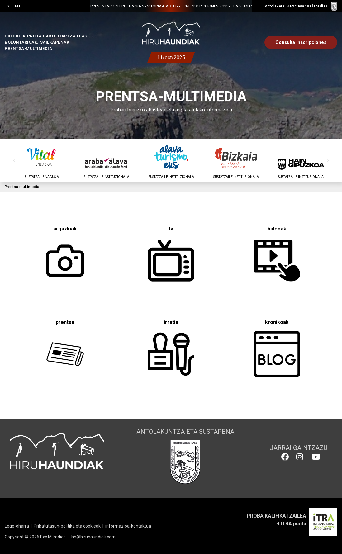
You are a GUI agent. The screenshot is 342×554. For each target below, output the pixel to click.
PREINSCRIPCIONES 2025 (139, 6)
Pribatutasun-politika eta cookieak (67, 525)
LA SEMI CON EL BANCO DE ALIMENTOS (203, 6)
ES (7, 6)
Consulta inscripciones (300, 42)
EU (17, 6)
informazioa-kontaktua (128, 525)
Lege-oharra (17, 525)
